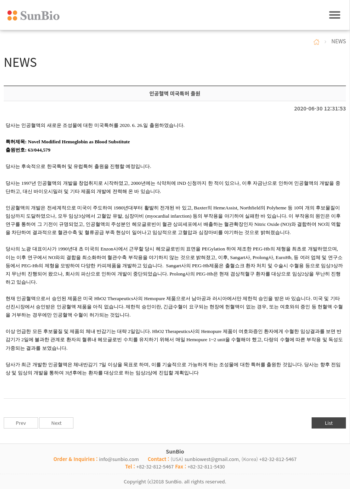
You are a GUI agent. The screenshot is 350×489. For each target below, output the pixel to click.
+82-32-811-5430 (206, 466)
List (328, 422)
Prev (21, 422)
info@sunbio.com (119, 458)
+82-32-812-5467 (278, 458)
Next (56, 422)
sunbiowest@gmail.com (212, 458)
